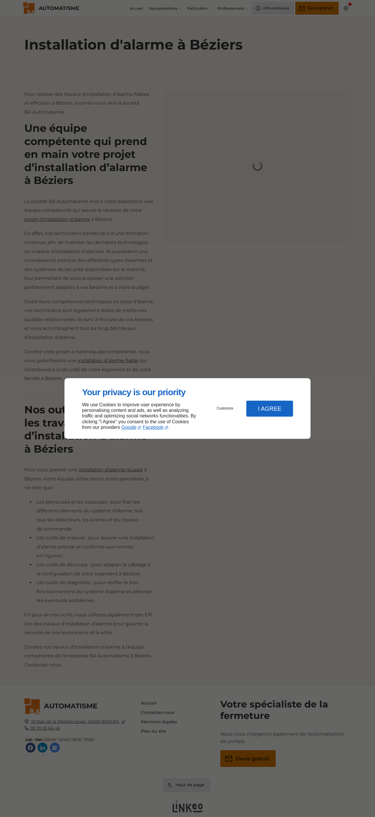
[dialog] (187, 408)
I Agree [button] (269, 408)
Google (129, 427)
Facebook (153, 427)
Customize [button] (225, 408)
